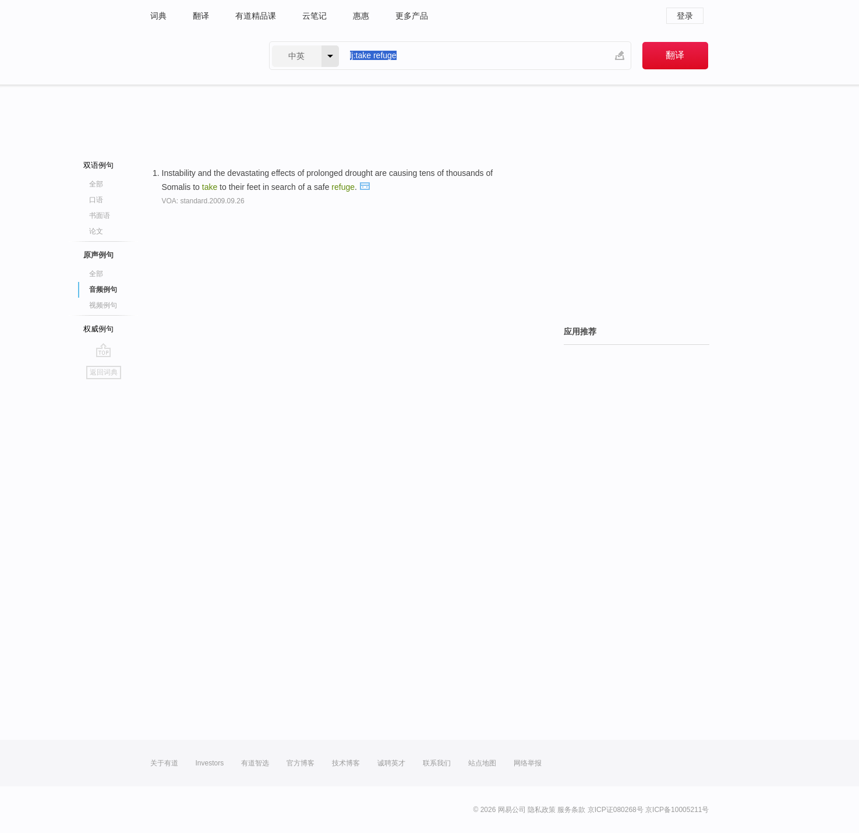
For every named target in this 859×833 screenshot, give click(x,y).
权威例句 (98, 328)
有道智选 (255, 763)
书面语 (99, 215)
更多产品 (411, 15)
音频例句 (103, 289)
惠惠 (361, 15)
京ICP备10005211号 (677, 810)
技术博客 (346, 763)
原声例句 (98, 254)
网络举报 (528, 763)
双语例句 (98, 165)
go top (103, 350)
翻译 (201, 15)
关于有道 (164, 763)
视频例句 (103, 305)
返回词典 (104, 372)
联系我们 (437, 763)
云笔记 (314, 15)
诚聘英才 (391, 763)
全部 (96, 184)
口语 (96, 200)
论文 (96, 231)
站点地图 (482, 763)
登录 (685, 15)
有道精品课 (255, 15)
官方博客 (300, 763)
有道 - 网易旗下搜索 (198, 55)
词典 (158, 15)
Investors (210, 763)
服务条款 (571, 810)
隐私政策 (542, 810)
